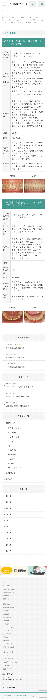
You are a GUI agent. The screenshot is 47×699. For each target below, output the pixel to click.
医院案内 (6, 586)
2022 (8, 520)
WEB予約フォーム (10, 662)
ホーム (5, 582)
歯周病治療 (7, 617)
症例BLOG (11, 423)
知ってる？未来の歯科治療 (18, 395)
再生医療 (12, 432)
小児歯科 (12, 459)
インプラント (14, 437)
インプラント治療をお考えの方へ (21, 385)
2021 (8, 527)
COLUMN (10, 473)
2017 (8, 551)
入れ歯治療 (7, 634)
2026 (8, 496)
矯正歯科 (6, 637)
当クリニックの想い (10, 589)
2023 (8, 514)
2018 (8, 545)
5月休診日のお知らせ (15, 356)
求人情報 (6, 596)
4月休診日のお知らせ (15, 365)
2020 (8, 533)
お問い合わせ (8, 659)
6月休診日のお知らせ (15, 346)
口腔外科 (6, 640)
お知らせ (6, 665)
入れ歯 (11, 441)
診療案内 (6, 604)
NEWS (9, 479)
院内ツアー (7, 599)
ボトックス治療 (8, 647)
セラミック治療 (15, 428)
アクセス (6, 655)
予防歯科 (6, 611)
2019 (8, 539)
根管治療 (12, 455)
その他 (11, 463)
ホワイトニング (15, 468)
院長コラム (7, 669)
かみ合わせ (13, 450)
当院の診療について (10, 592)
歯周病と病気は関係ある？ (18, 404)
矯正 (10, 446)
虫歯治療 (6, 614)
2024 (8, 508)
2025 (8, 502)
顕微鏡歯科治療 (8, 607)
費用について (8, 652)
